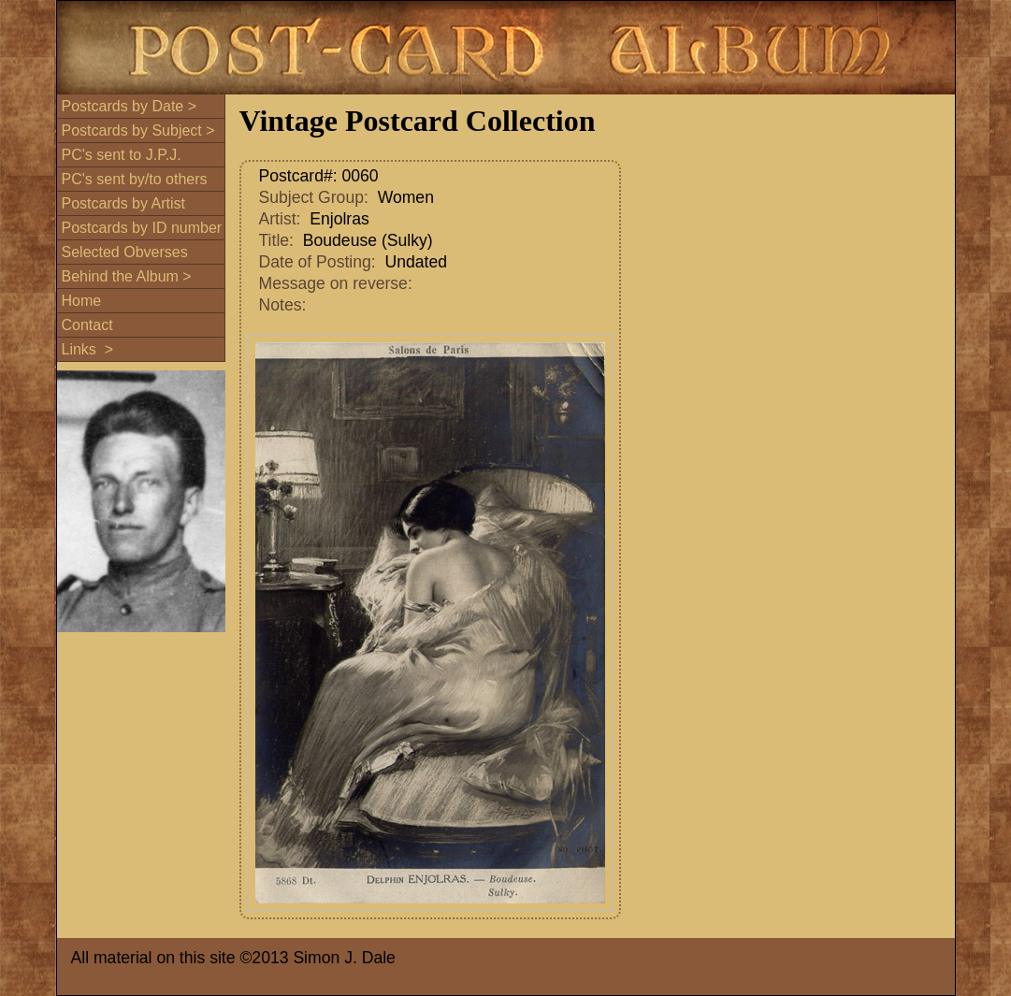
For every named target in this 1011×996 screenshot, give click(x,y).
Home (82, 301)
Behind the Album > (127, 276)
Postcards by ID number (142, 228)
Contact (87, 325)
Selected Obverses (125, 252)
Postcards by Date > (129, 106)
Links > (88, 349)
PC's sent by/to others (135, 179)
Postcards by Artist (124, 203)
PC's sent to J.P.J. (121, 155)
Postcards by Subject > (138, 130)
